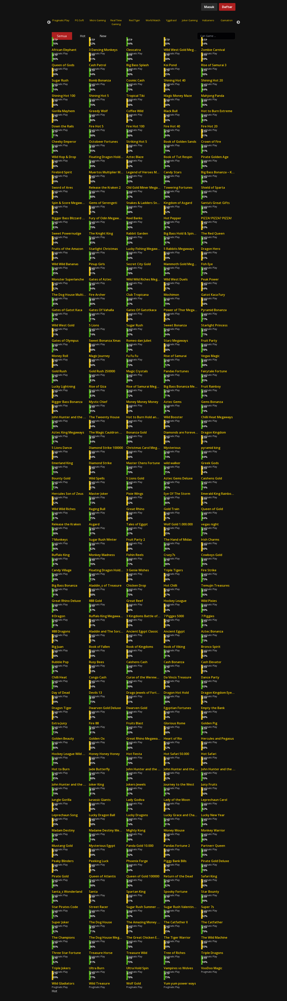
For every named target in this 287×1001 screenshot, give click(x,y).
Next (238, 22)
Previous (49, 22)
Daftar (227, 7)
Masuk (209, 7)
